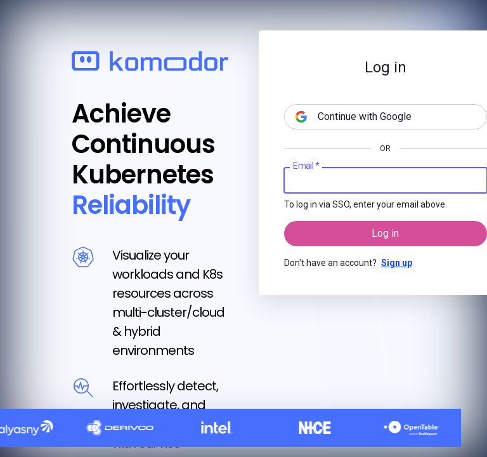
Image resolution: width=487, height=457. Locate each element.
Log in (385, 233)
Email (305, 166)
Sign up (396, 263)
